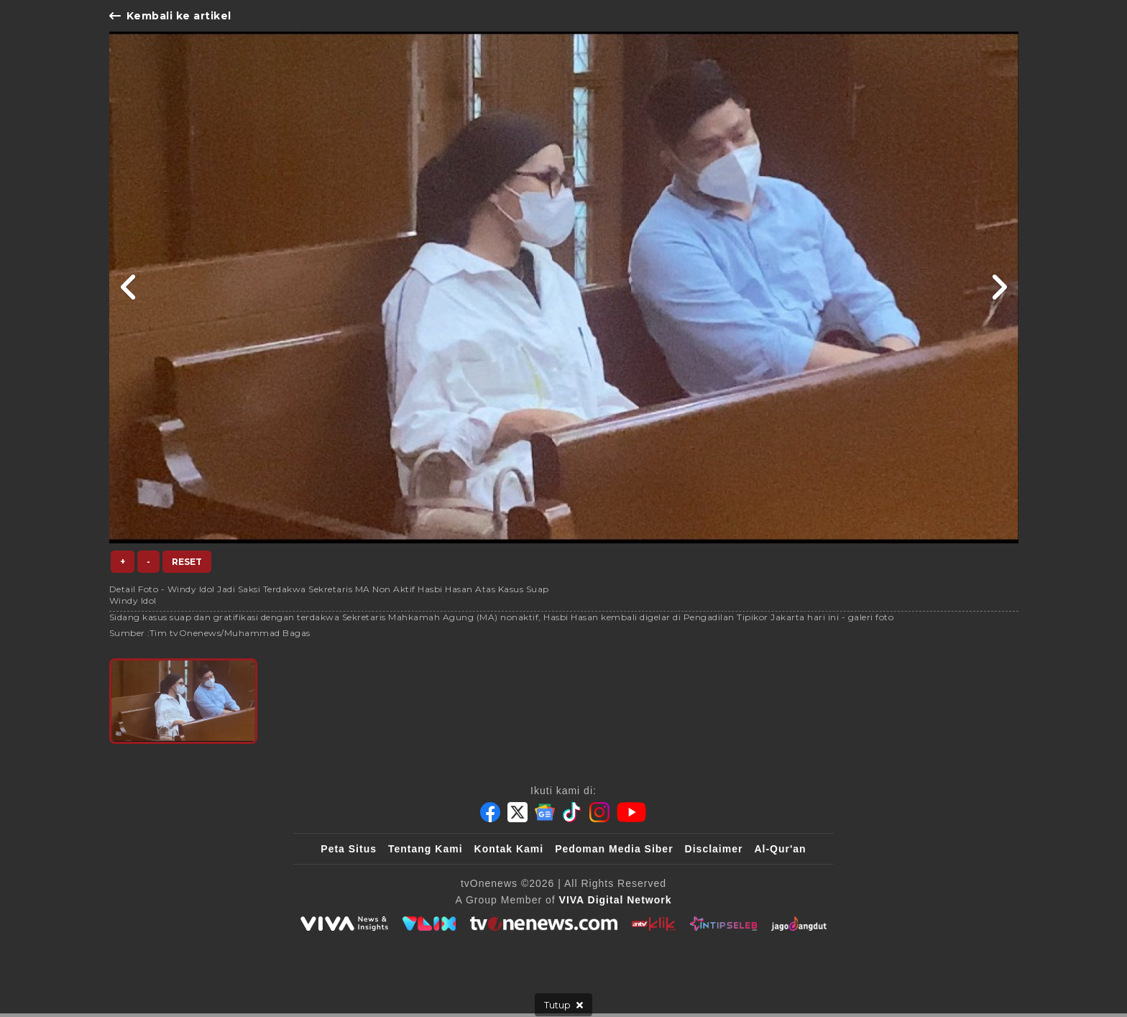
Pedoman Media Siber (614, 849)
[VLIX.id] (429, 923)
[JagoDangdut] (799, 923)
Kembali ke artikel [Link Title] (170, 15)
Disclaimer (714, 849)
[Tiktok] (572, 812)
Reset (187, 561)
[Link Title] (129, 287)
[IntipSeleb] (723, 923)
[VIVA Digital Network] (615, 900)
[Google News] (545, 812)
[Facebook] (490, 812)
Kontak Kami (509, 849)
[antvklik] (654, 923)
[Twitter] (517, 812)
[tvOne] (543, 923)
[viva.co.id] (344, 923)
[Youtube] (631, 812)
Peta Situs (349, 849)
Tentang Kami (425, 849)
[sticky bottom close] (563, 1004)
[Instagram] (599, 812)
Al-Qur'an (780, 849)
